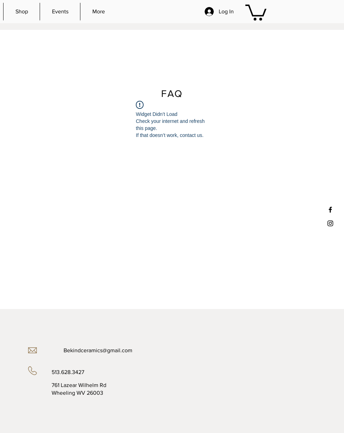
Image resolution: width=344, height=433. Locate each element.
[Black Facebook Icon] (330, 210)
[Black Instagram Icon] (330, 223)
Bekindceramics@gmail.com (98, 350)
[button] (255, 11)
